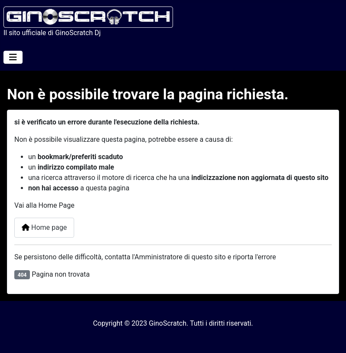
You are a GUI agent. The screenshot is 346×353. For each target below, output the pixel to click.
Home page (44, 227)
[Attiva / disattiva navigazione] (13, 57)
